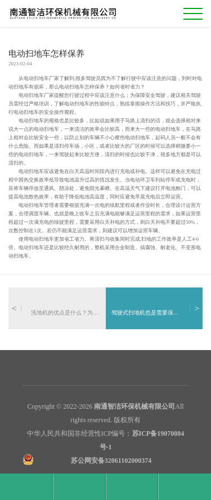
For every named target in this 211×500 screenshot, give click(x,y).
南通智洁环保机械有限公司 (134, 406)
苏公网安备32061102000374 (111, 460)
